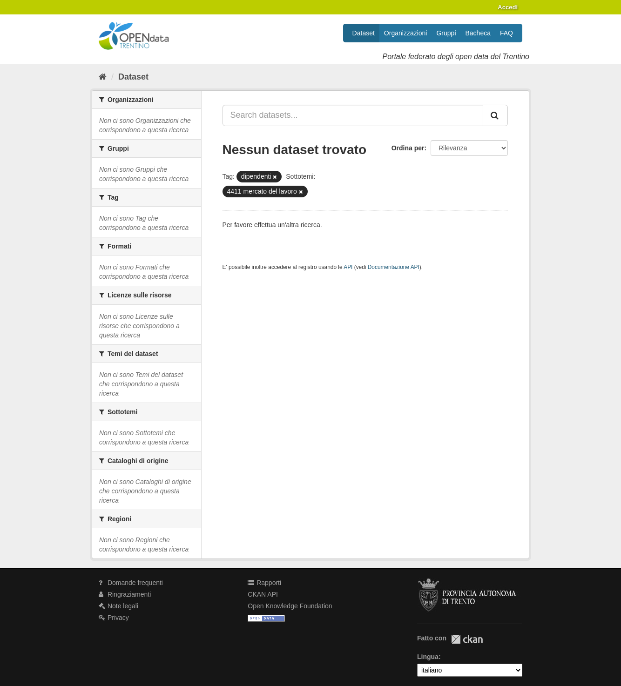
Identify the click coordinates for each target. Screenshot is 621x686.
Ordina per (408, 148)
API (348, 267)
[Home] (103, 76)
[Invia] (495, 115)
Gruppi (446, 33)
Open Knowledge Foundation (290, 606)
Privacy (114, 617)
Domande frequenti (131, 582)
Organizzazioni (405, 33)
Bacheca (478, 33)
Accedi (508, 7)
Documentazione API (393, 267)
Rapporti (264, 582)
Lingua (428, 656)
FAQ (506, 33)
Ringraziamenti (125, 594)
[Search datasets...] (353, 115)
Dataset (363, 33)
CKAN (467, 639)
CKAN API (263, 594)
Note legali (118, 606)
